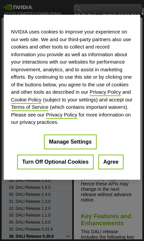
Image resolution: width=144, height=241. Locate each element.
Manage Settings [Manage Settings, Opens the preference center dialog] (70, 141)
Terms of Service (30, 107)
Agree (110, 161)
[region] (72, 97)
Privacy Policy (105, 92)
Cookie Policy (26, 99)
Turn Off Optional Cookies (55, 161)
